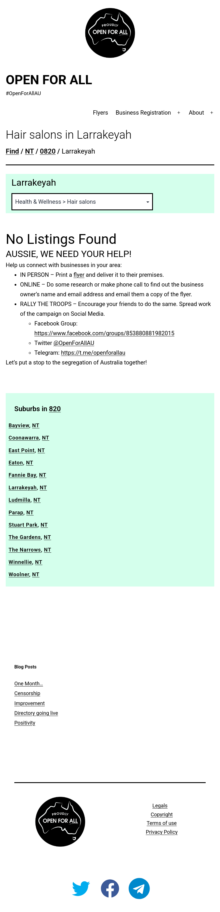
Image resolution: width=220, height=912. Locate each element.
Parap (16, 512)
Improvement (29, 703)
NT (29, 151)
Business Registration (143, 112)
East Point (22, 450)
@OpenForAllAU (74, 343)
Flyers (100, 112)
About (196, 112)
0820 (48, 151)
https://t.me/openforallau (93, 352)
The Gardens (25, 537)
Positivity (24, 723)
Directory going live (36, 713)
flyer (79, 274)
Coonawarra (24, 438)
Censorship (27, 693)
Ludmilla (19, 500)
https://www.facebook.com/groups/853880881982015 (104, 333)
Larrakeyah (23, 488)
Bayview (19, 425)
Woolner (19, 574)
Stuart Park (23, 525)
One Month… (28, 683)
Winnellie (20, 562)
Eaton (16, 463)
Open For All (49, 79)
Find (12, 151)
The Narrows (25, 550)
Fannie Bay (22, 475)
